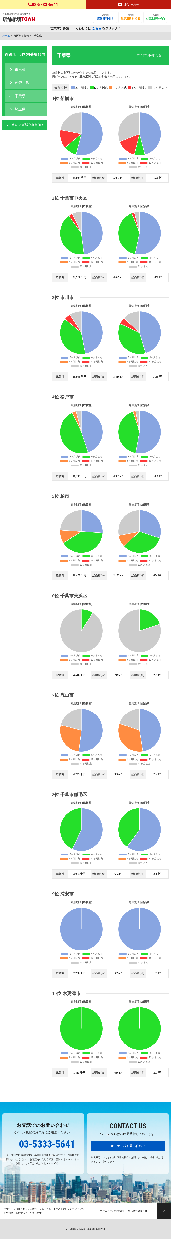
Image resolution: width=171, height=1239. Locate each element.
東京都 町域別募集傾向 (28, 124)
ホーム (6, 35)
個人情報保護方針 (137, 1211)
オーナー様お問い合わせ (128, 1146)
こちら (96, 28)
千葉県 (20, 96)
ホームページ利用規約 (112, 1211)
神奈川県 (22, 83)
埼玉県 (20, 109)
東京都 (20, 69)
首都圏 (105, 17)
